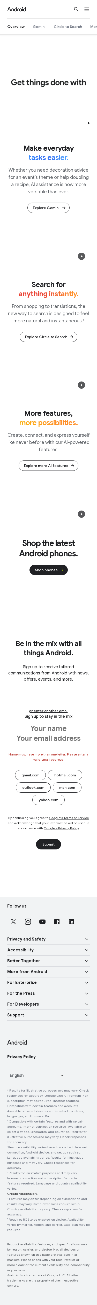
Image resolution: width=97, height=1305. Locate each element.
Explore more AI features (49, 465)
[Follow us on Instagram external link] (28, 922)
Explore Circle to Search (49, 337)
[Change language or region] (37, 1075)
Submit (48, 844)
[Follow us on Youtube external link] (42, 922)
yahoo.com (48, 800)
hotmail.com (65, 775)
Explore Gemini (49, 207)
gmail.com (30, 775)
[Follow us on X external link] (13, 922)
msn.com (67, 787)
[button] (89, 123)
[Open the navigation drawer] (90, 9)
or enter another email (48, 711)
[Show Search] (76, 9)
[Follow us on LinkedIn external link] (71, 922)
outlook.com (33, 787)
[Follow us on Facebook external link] (57, 922)
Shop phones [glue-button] (49, 570)
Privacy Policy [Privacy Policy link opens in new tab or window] (21, 1057)
